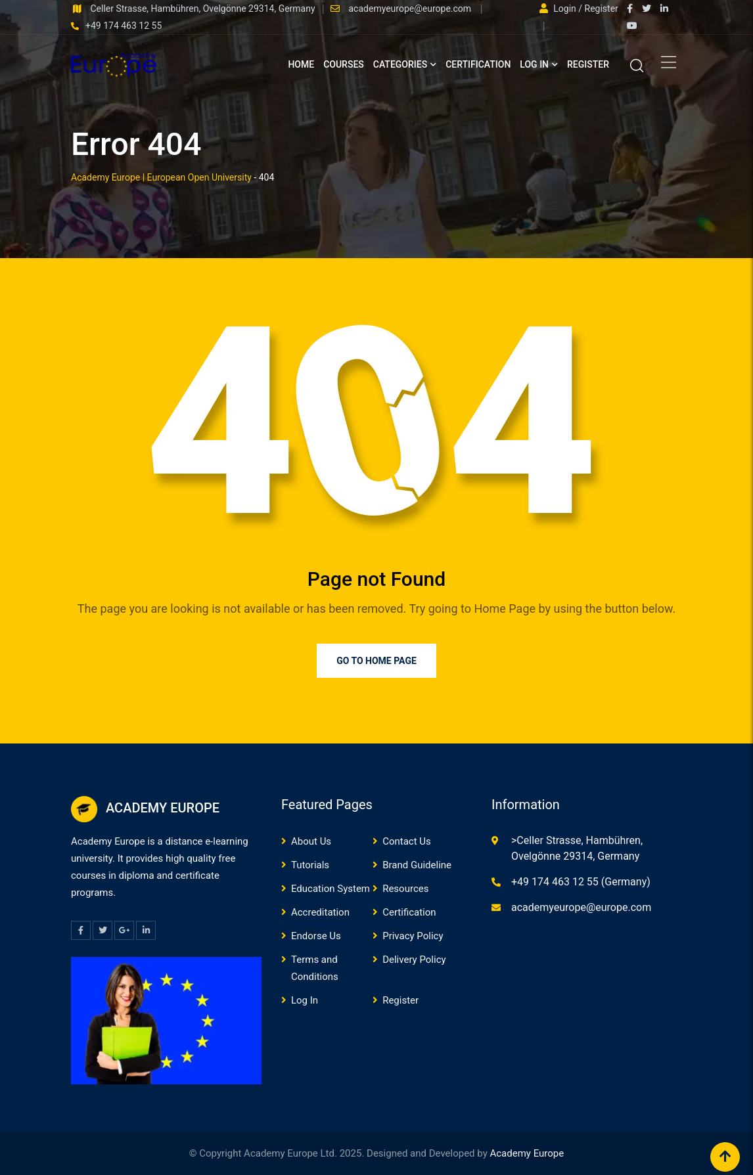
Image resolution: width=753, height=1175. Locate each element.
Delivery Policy (413, 959)
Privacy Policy (412, 936)
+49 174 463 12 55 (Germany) (580, 882)
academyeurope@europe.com (411, 8)
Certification (478, 64)
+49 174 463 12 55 (123, 25)
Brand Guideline (416, 865)
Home (301, 64)
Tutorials (310, 865)
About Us (311, 841)
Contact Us (406, 841)
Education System (330, 889)
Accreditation (320, 912)
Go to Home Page (376, 660)
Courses (343, 64)
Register (588, 64)
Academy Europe (527, 1153)
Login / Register (578, 8)
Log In (534, 64)
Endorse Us (316, 936)
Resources (405, 889)
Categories (400, 64)
